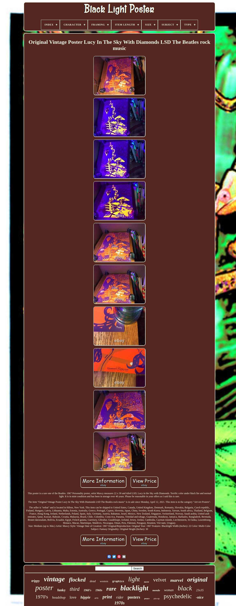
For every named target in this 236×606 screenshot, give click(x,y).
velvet (159, 580)
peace (147, 598)
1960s (98, 590)
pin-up (157, 598)
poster (44, 588)
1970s (119, 602)
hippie (85, 597)
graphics (118, 581)
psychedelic (178, 596)
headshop (59, 597)
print (107, 596)
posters (134, 597)
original (197, 579)
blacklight (134, 588)
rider (120, 597)
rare (111, 588)
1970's (41, 596)
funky (61, 590)
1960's (87, 590)
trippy (35, 581)
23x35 (200, 590)
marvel (176, 580)
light (134, 579)
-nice (200, 597)
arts (96, 598)
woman (169, 590)
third (75, 589)
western (104, 581)
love (73, 597)
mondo (156, 590)
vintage (54, 579)
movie (146, 582)
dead (93, 581)
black (185, 588)
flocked (77, 580)
